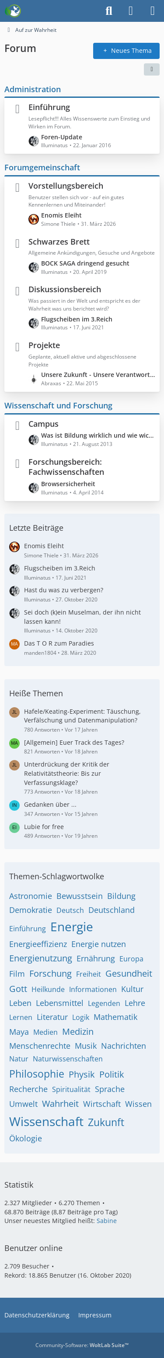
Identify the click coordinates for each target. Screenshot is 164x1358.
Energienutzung (40, 958)
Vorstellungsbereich (65, 185)
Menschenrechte (39, 1045)
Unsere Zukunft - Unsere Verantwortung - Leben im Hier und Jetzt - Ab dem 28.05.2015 (98, 374)
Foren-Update (61, 136)
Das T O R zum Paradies (59, 643)
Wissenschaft (46, 1121)
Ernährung (96, 958)
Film (17, 973)
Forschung (50, 973)
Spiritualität (71, 1089)
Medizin (78, 1031)
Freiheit (88, 974)
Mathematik (115, 1017)
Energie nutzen (98, 944)
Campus (43, 423)
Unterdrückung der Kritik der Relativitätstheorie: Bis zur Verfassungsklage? (66, 773)
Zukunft (106, 1122)
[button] (152, 69)
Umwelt (23, 1104)
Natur (18, 1059)
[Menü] (152, 11)
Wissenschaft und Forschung (58, 405)
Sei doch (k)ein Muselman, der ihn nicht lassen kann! (82, 616)
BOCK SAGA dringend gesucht (85, 263)
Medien (45, 1032)
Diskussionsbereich (64, 289)
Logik (80, 1017)
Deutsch (70, 910)
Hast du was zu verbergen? (63, 590)
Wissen (138, 1104)
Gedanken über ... (50, 804)
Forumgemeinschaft (42, 167)
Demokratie (30, 910)
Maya (19, 1031)
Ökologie (25, 1138)
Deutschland (111, 910)
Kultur (132, 989)
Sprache (110, 1089)
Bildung (121, 896)
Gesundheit (128, 973)
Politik (111, 1074)
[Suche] (109, 11)
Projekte (44, 345)
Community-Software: (82, 1345)
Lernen (20, 1017)
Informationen (93, 989)
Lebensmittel (60, 1003)
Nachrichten (123, 1045)
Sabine (107, 1220)
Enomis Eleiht (61, 215)
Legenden (104, 1003)
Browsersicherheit (68, 484)
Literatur (52, 1017)
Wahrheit (60, 1103)
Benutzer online (33, 1248)
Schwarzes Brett (59, 241)
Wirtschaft (102, 1104)
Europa (131, 959)
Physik (82, 1074)
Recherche (28, 1089)
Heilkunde (48, 989)
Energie (71, 926)
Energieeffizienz (38, 944)
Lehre (135, 1003)
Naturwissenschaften (68, 1059)
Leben (20, 1003)
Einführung (49, 107)
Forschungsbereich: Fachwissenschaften (66, 466)
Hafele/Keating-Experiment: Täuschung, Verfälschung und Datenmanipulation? (82, 716)
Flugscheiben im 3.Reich (76, 318)
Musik (86, 1045)
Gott (18, 989)
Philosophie (36, 1074)
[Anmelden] (131, 11)
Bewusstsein (79, 896)
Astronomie (30, 896)
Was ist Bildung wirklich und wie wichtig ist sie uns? (98, 435)
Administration (32, 88)
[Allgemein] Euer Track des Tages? (74, 742)
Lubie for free (44, 826)
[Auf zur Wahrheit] (13, 11)
